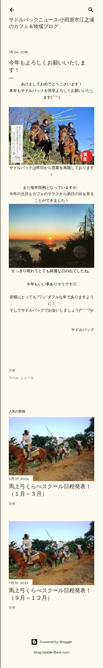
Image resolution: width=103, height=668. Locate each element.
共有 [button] (12, 370)
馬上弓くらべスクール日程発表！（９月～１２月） (50, 594)
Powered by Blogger (51, 642)
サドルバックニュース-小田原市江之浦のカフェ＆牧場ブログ (51, 22)
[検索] (91, 8)
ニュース (27, 378)
